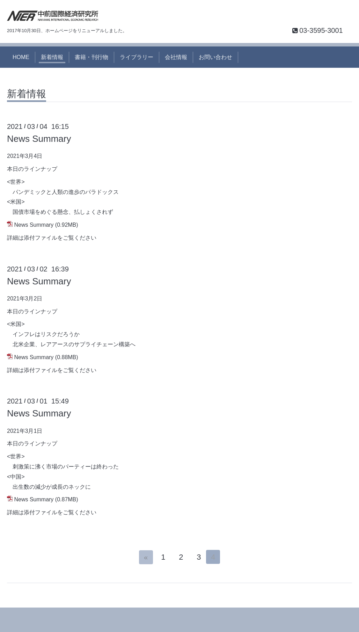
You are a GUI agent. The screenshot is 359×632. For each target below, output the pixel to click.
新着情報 (52, 57)
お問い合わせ (215, 57)
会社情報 (176, 57)
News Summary (39, 138)
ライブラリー (136, 57)
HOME (21, 57)
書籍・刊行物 (91, 57)
